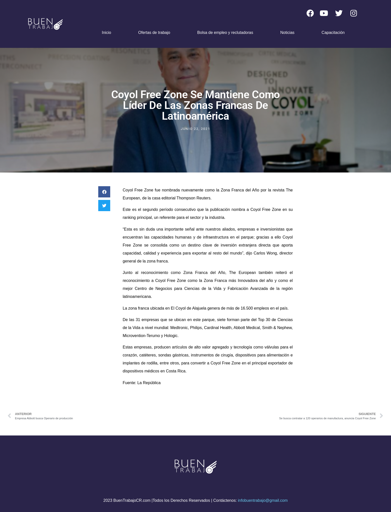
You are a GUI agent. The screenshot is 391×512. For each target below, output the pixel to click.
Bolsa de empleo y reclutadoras (225, 32)
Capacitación (333, 32)
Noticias (287, 32)
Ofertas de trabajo (154, 32)
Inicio (106, 32)
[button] (104, 191)
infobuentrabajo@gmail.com (263, 500)
